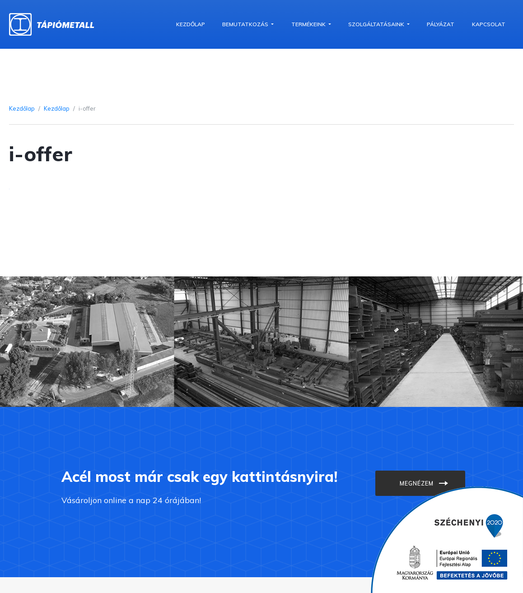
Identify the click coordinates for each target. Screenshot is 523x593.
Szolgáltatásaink (377, 24)
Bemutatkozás (246, 24)
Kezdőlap (190, 24)
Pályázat (440, 24)
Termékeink (309, 24)
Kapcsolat (488, 24)
